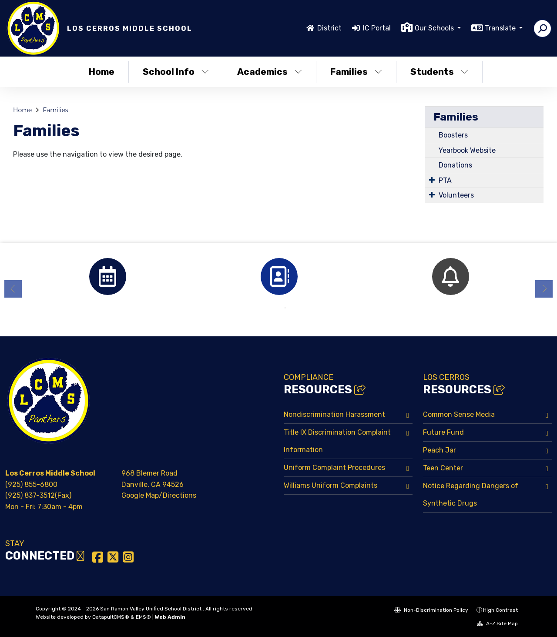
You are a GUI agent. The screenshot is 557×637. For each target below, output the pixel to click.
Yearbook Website (467, 150)
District (329, 28)
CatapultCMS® (110, 617)
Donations (455, 165)
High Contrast (500, 610)
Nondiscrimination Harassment (334, 414)
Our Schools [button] (435, 28)
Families (356, 71)
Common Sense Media (459, 414)
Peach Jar (439, 450)
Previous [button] (13, 289)
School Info (176, 71)
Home (101, 71)
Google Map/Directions (158, 495)
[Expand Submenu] (432, 180)
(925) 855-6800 (31, 484)
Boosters (453, 135)
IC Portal (377, 28)
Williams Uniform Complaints (330, 485)
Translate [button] (501, 28)
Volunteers (456, 195)
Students (439, 71)
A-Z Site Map (497, 623)
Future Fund (443, 432)
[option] (107, 276)
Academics (269, 71)
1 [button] (272, 308)
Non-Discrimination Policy (431, 610)
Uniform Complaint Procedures (334, 467)
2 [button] (285, 308)
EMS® (143, 617)
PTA (445, 180)
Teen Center (443, 468)
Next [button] (544, 289)
